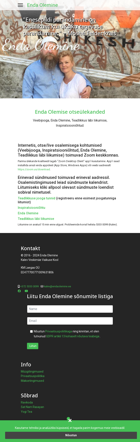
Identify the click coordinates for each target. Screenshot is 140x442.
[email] (70, 321)
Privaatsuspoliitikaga (58, 331)
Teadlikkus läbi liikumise (36, 219)
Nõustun (71, 435)
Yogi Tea (26, 411)
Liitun (32, 346)
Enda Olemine (42, 5)
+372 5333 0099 (29, 286)
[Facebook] (19, 291)
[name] (70, 309)
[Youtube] (26, 291)
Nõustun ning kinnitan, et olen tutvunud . (67, 334)
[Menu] (20, 5)
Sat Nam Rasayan (32, 407)
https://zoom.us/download (34, 169)
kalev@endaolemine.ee (57, 286)
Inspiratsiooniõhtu (31, 208)
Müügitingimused (32, 371)
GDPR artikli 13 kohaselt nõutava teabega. (73, 336)
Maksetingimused (32, 380)
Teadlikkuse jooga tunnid (36, 198)
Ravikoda (27, 402)
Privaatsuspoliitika (32, 376)
